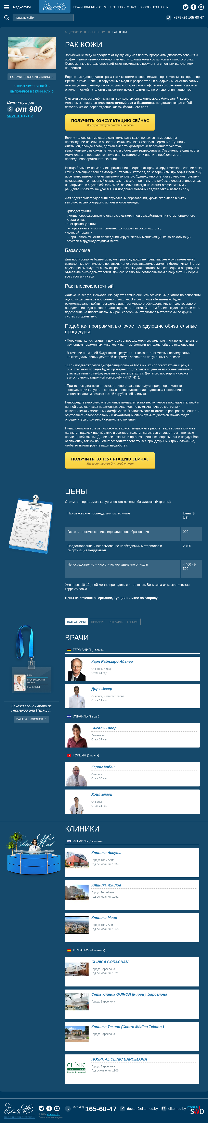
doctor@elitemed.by (142, 1109)
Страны (105, 7)
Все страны (76, 621)
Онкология (97, 32)
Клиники (91, 7)
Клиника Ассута (106, 853)
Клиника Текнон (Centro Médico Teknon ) (127, 1027)
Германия (97, 621)
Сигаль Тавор (104, 728)
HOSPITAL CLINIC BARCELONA (119, 1059)
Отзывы (119, 7)
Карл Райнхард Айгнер (112, 661)
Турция (132, 621)
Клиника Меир (104, 918)
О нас (131, 7)
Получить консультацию (30, 77)
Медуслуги (22, 7)
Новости (145, 7)
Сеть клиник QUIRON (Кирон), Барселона (129, 994)
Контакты (161, 7)
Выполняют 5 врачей (30, 86)
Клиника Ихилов (106, 885)
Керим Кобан (103, 767)
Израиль (116, 621)
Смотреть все (18, 115)
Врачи (77, 7)
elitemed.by (53, 1114)
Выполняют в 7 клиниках (30, 91)
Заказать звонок (29, 719)
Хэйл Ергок (101, 794)
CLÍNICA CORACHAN (109, 962)
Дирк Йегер (101, 689)
